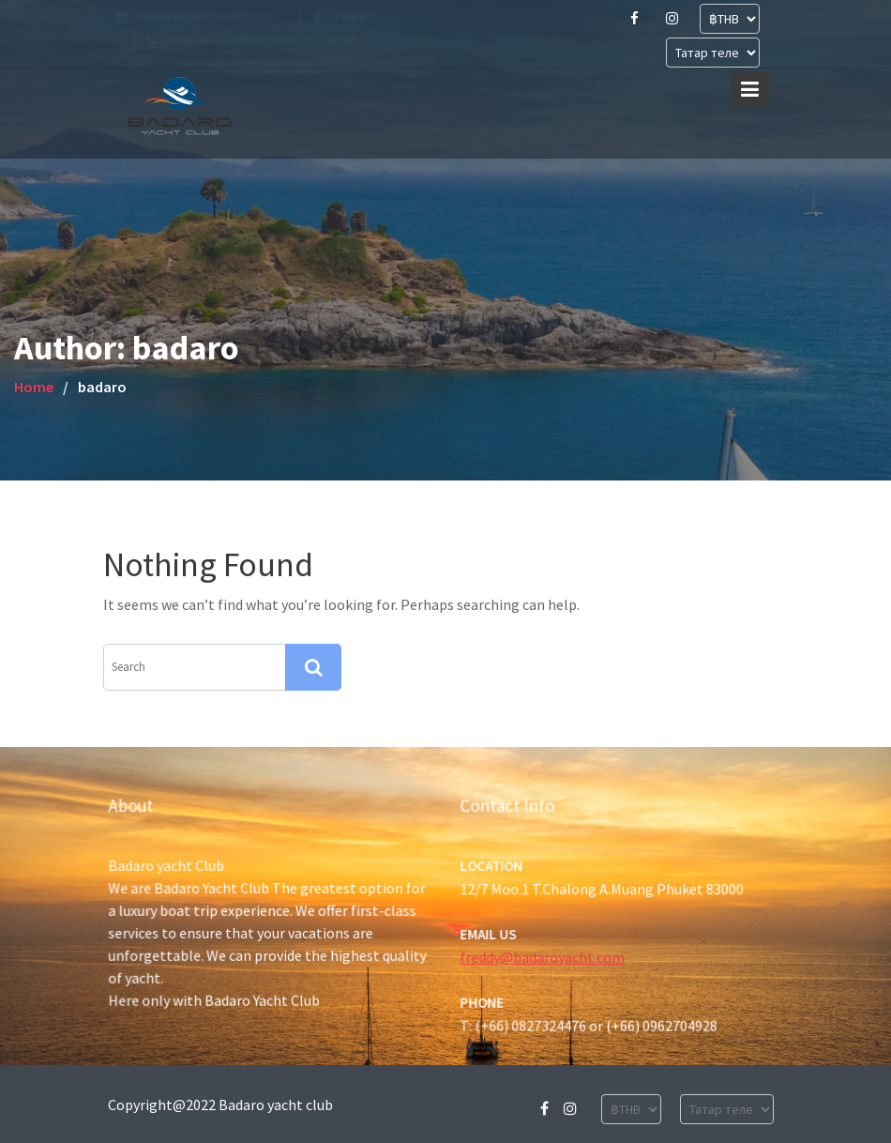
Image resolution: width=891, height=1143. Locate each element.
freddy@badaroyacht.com (543, 956)
